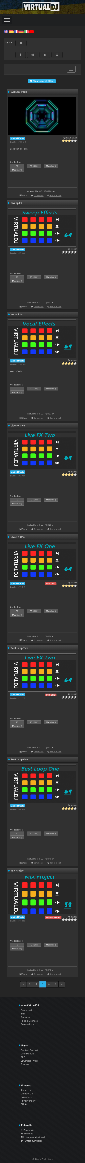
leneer (74, 249)
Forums (25, 1064)
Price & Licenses (29, 1020)
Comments (38, 195)
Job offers (26, 1097)
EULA (24, 1104)
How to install (55, 195)
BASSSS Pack (19, 92)
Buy (23, 1013)
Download (26, 1010)
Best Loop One (19, 759)
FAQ (23, 1057)
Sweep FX (16, 203)
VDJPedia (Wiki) (29, 1060)
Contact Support (29, 1050)
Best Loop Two (19, 648)
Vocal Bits (17, 314)
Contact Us (27, 1093)
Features (25, 1017)
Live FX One (18, 537)
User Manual (27, 1053)
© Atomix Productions (43, 1159)
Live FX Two (18, 425)
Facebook (27, 1130)
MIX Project (17, 870)
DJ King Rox (71, 138)
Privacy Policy (28, 1100)
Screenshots (27, 1024)
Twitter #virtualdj (31, 1140)
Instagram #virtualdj (33, 1137)
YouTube (27, 1133)
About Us (26, 1090)
